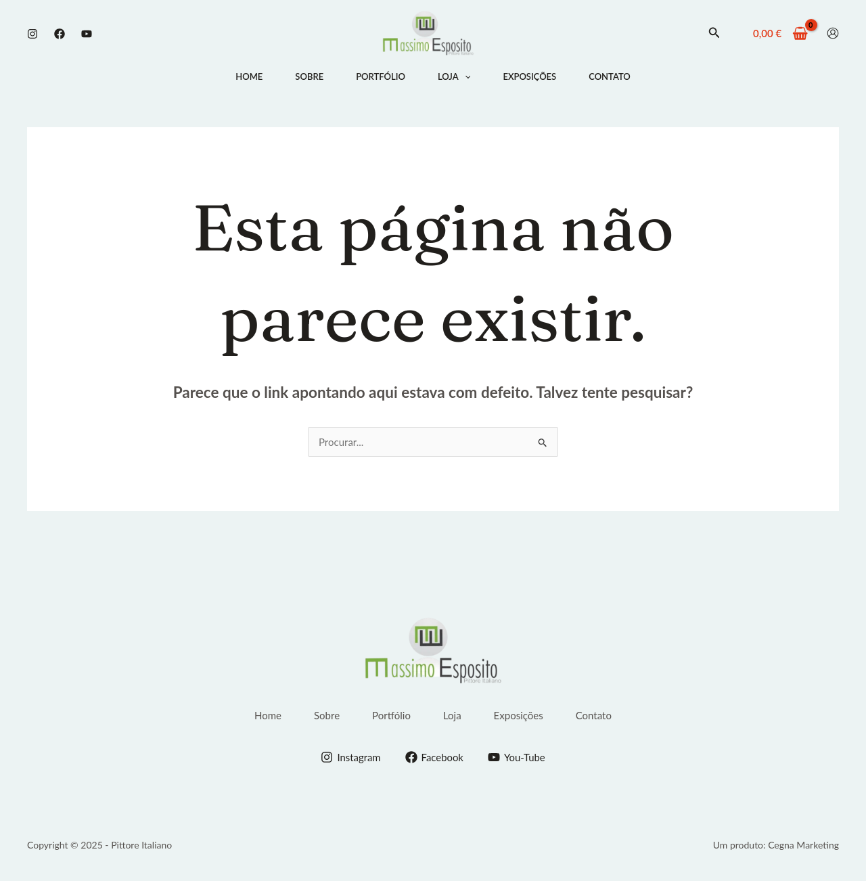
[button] (714, 32)
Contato (610, 76)
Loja (454, 76)
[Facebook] (59, 33)
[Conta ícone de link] (833, 33)
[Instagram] (32, 33)
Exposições (529, 76)
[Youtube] (86, 33)
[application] (465, 76)
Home (249, 76)
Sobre (309, 76)
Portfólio (380, 76)
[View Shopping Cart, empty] (780, 33)
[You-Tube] (516, 757)
